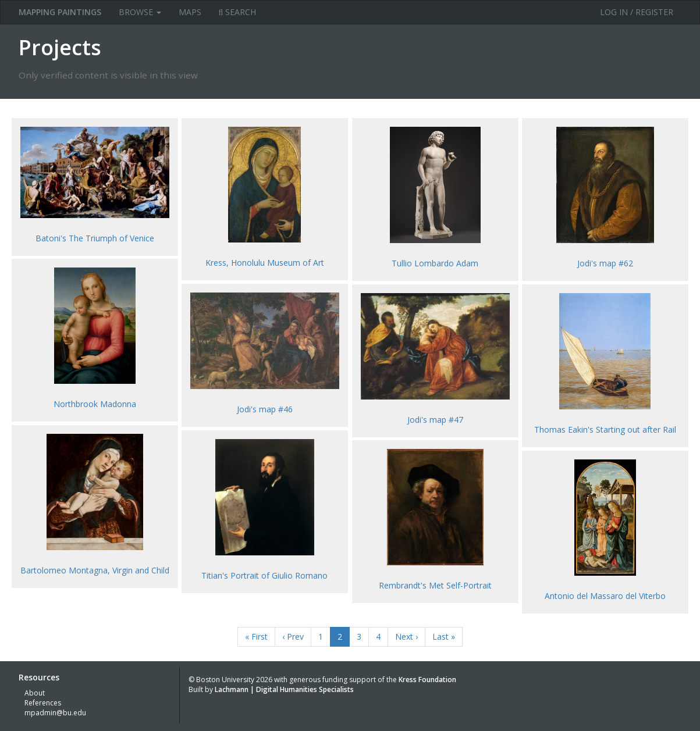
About (34, 693)
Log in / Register (636, 11)
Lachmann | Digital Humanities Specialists (284, 689)
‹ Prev (293, 636)
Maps (190, 11)
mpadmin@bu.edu (55, 713)
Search (238, 11)
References (42, 703)
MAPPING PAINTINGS (60, 11)
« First (256, 636)
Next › (406, 636)
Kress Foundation (427, 679)
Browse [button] (140, 11)
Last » (443, 636)
